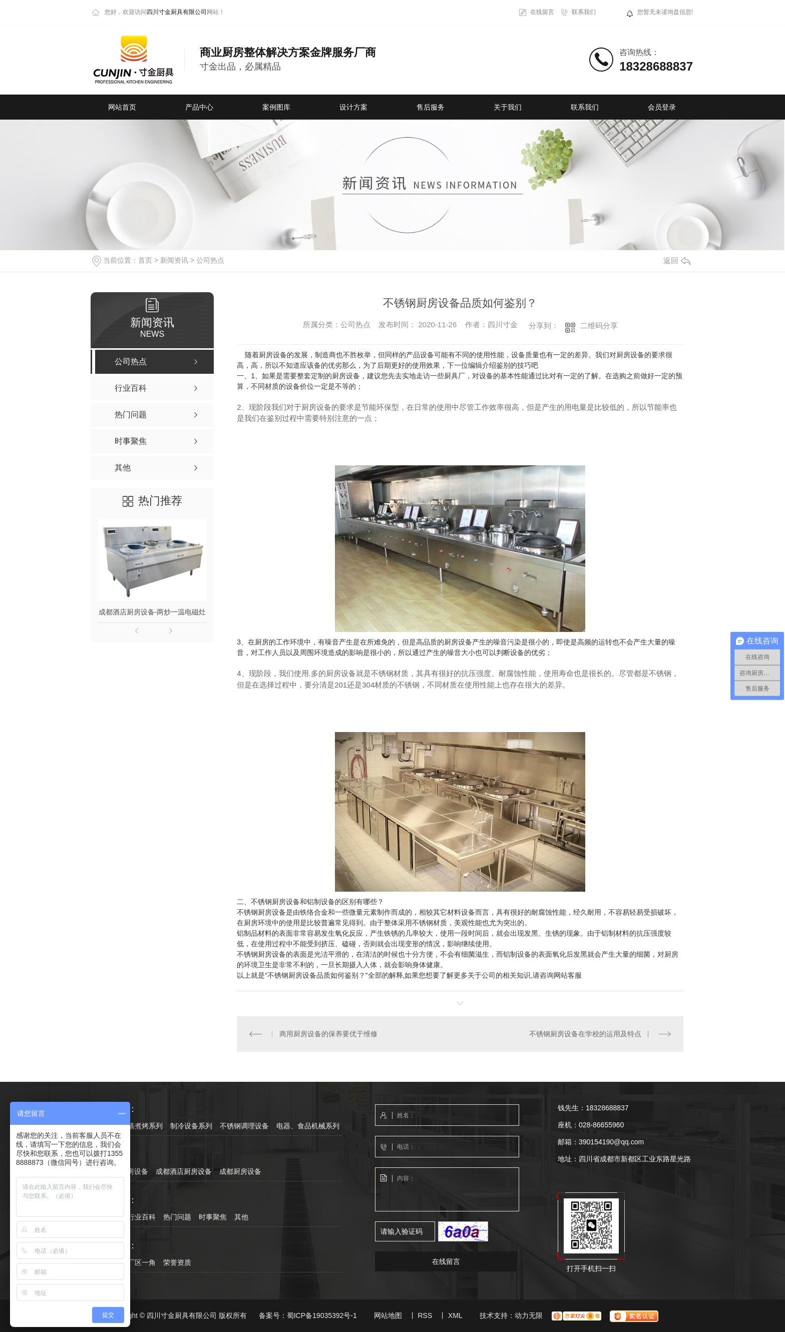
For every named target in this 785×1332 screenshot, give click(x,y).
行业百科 (142, 1216)
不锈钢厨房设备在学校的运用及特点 (585, 1034)
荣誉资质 (177, 1262)
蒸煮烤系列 (145, 1125)
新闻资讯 (174, 260)
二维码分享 (599, 325)
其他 (241, 1216)
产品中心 (199, 107)
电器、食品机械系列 (307, 1125)
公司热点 (210, 260)
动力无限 (529, 1315)
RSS (425, 1315)
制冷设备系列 (191, 1125)
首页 (145, 260)
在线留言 (542, 12)
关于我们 (508, 107)
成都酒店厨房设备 (184, 1171)
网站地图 (388, 1315)
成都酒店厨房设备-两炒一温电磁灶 (152, 612)
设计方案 (353, 107)
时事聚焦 (213, 1216)
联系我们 (584, 12)
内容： (447, 1190)
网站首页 (122, 107)
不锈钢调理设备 (244, 1125)
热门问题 (177, 1216)
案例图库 (276, 107)
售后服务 (431, 107)
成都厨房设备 (240, 1171)
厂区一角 (142, 1262)
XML (455, 1315)
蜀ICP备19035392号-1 (322, 1315)
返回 (676, 260)
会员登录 (662, 107)
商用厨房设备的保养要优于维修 (328, 1034)
